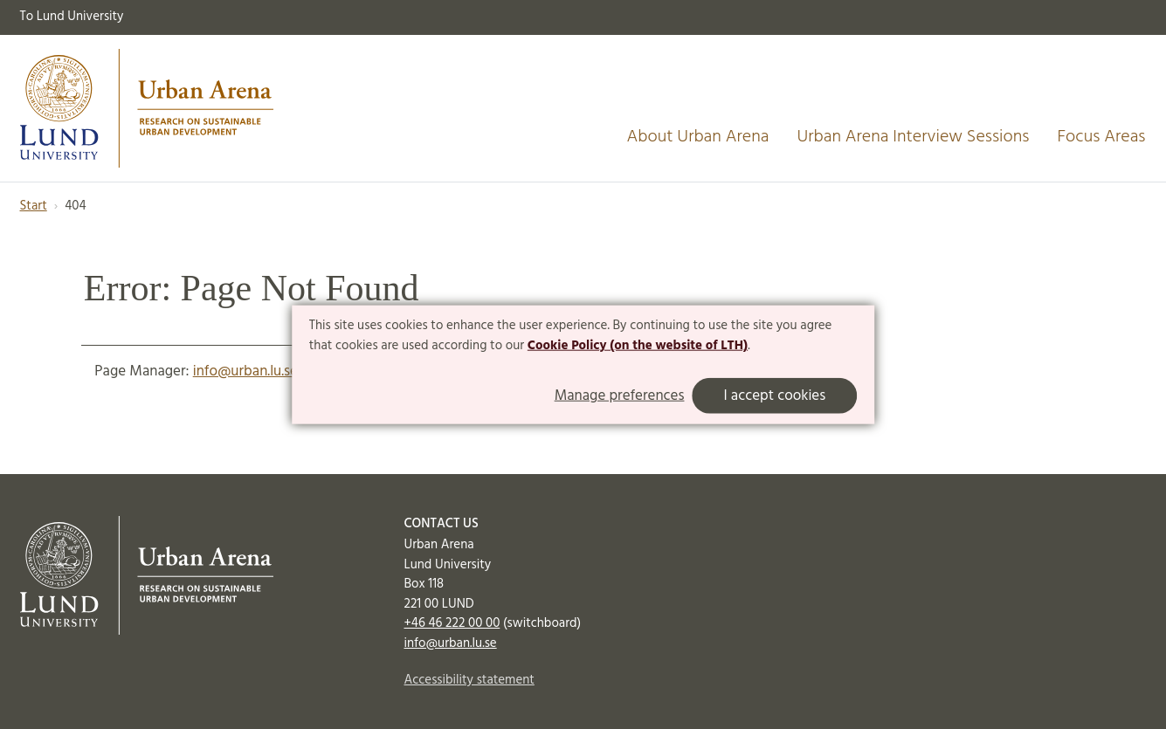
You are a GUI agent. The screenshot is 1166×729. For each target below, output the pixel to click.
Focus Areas (1101, 137)
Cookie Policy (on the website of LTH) (638, 345)
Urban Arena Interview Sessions (913, 137)
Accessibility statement (469, 680)
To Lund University (72, 16)
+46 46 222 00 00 (452, 623)
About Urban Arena (698, 137)
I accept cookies (774, 396)
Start (33, 206)
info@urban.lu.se (245, 371)
